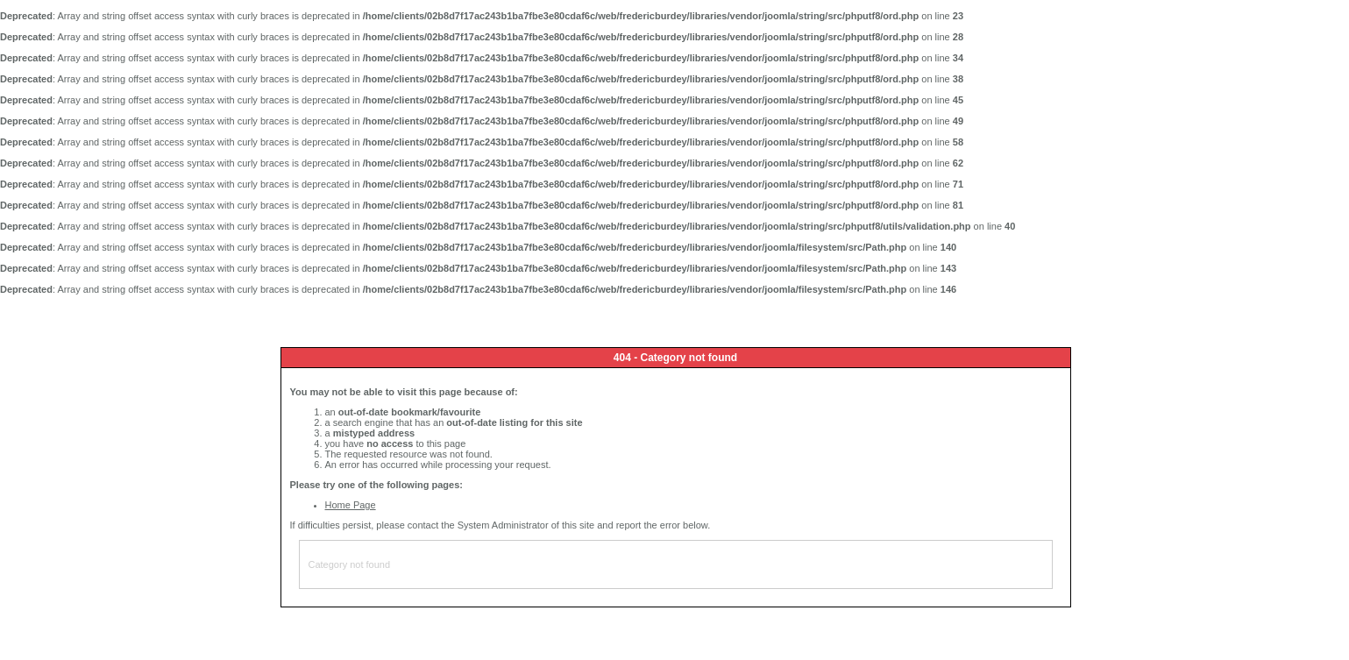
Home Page (350, 505)
